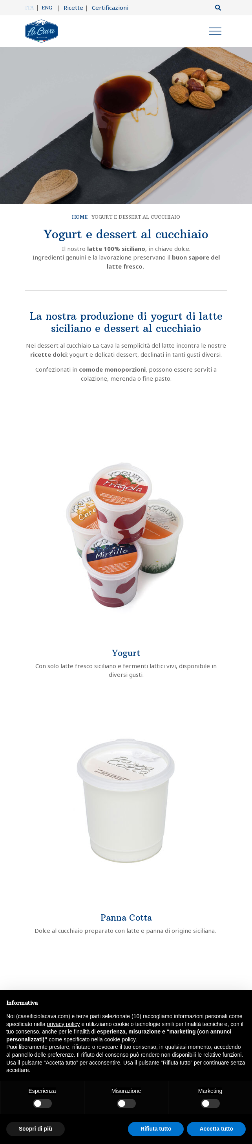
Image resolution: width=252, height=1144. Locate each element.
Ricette (70, 7)
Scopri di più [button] (35, 1129)
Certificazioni (106, 7)
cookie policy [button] (119, 1039)
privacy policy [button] (63, 1024)
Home (80, 217)
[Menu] (215, 32)
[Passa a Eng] (47, 8)
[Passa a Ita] (31, 8)
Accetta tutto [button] (216, 1129)
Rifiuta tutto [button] (156, 1129)
